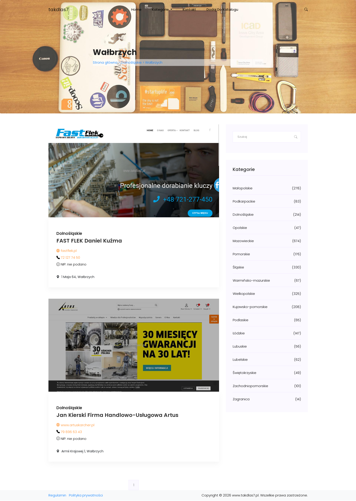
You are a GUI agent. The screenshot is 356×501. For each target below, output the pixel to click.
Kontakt (189, 9)
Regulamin (57, 495)
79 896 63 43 (71, 432)
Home (136, 9)
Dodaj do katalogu (222, 9)
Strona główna (105, 62)
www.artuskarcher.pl (75, 425)
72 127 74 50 (70, 257)
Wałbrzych (153, 62)
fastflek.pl (66, 250)
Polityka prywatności (86, 495)
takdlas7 (58, 9)
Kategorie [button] (161, 9)
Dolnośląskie (131, 62)
